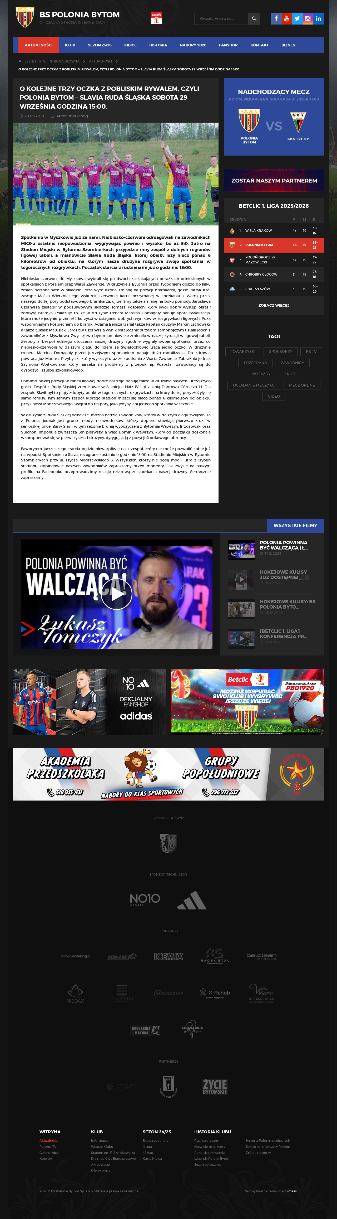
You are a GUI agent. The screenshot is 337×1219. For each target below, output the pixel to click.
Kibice (130, 45)
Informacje (99, 1141)
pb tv (311, 351)
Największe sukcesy (209, 1147)
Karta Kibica (152, 1158)
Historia (158, 45)
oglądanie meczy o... (254, 385)
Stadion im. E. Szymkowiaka (113, 1153)
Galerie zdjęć (49, 1153)
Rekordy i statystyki (209, 1153)
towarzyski (243, 351)
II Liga (147, 1147)
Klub (70, 45)
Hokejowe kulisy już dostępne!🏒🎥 (272, 577)
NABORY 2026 (193, 45)
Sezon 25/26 (100, 45)
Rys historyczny (206, 1141)
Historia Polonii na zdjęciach (268, 1141)
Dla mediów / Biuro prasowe (113, 1158)
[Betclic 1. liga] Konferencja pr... (272, 636)
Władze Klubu (102, 1147)
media (288, 1191)
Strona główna (65, 61)
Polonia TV (47, 1147)
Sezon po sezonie (207, 1165)
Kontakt (259, 45)
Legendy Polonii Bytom (212, 1158)
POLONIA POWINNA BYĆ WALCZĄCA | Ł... (272, 547)
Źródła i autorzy (258, 1153)
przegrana (255, 362)
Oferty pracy (100, 1170)
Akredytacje (100, 1165)
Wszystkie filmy (295, 525)
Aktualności (38, 45)
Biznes (288, 45)
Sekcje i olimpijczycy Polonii (268, 1147)
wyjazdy (261, 374)
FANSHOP (228, 45)
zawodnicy (292, 362)
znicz (290, 374)
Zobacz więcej (274, 305)
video (274, 396)
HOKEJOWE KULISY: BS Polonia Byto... (272, 607)
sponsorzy (280, 351)
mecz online (302, 385)
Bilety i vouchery (155, 1141)
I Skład (148, 1153)
